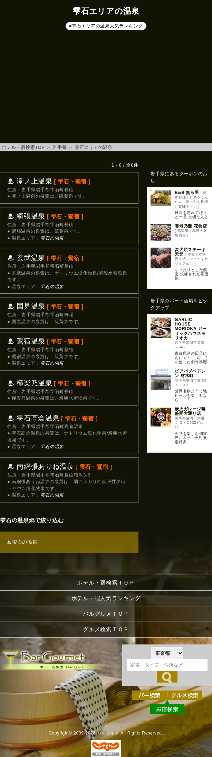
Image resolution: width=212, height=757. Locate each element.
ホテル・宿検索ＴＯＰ (106, 583)
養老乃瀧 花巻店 (191, 226)
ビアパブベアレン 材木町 (190, 373)
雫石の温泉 (52, 238)
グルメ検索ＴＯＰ (106, 629)
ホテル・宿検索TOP (23, 147)
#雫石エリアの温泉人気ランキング (106, 25)
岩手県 (59, 147)
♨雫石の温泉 (22, 542)
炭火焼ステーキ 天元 (190, 252)
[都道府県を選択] (167, 653)
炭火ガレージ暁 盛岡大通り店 (190, 411)
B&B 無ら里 (187, 192)
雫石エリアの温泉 (94, 147)
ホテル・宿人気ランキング (106, 598)
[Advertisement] (106, 87)
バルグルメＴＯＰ (106, 614)
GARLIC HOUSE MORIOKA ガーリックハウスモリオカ (190, 328)
